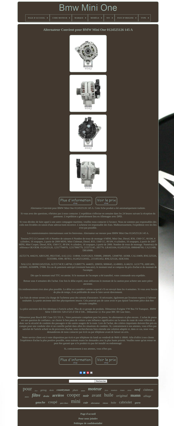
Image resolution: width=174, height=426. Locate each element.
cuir (85, 402)
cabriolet (125, 402)
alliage (147, 396)
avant (96, 395)
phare (75, 390)
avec (129, 390)
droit (52, 390)
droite (46, 396)
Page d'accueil (88, 413)
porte (138, 402)
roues (122, 390)
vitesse (105, 403)
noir (86, 396)
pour (27, 388)
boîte (113, 402)
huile (108, 395)
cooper (73, 395)
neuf (137, 389)
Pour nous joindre (88, 418)
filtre (36, 395)
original (122, 396)
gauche (40, 402)
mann (135, 395)
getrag (43, 390)
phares (27, 397)
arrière (58, 395)
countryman (63, 389)
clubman (148, 389)
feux (36, 391)
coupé (52, 402)
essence (114, 390)
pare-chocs (64, 403)
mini (75, 401)
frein (106, 390)
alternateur (95, 403)
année (83, 391)
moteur (95, 388)
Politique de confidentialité (88, 423)
